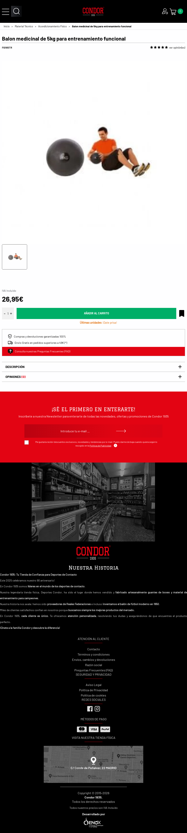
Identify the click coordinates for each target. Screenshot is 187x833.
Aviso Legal (94, 685)
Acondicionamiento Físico (52, 26)
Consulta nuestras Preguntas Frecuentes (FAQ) (39, 351)
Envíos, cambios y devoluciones (93, 659)
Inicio (7, 26)
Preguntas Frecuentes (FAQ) (93, 670)
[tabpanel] (93, 148)
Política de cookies (93, 695)
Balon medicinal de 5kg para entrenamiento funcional (101, 26)
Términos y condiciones (93, 654)
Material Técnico (24, 26)
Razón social (93, 665)
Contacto (93, 649)
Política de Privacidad (93, 690)
